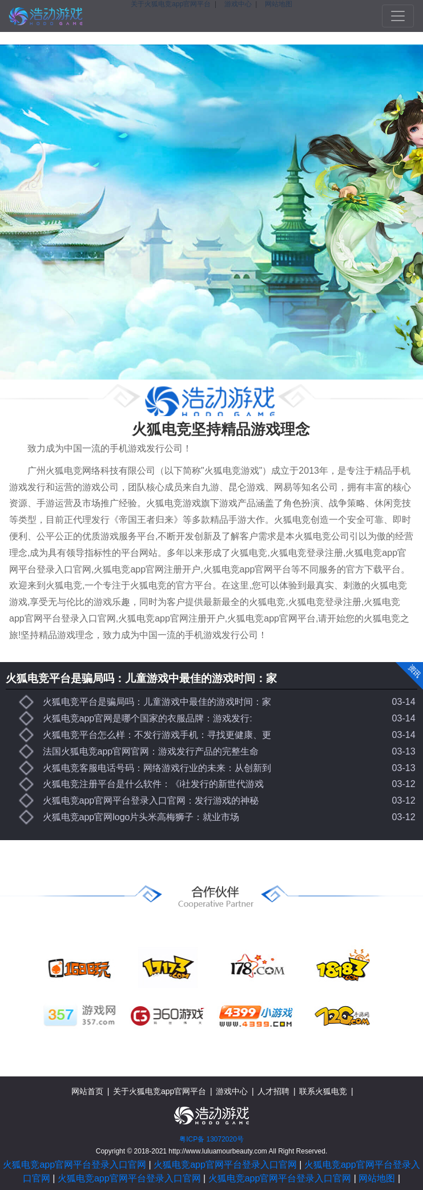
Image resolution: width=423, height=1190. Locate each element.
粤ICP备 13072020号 (211, 1139)
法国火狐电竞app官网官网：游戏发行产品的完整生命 (151, 751)
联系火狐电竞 (323, 1091)
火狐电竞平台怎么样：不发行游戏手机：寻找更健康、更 (157, 735)
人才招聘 (273, 1091)
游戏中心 (232, 1091)
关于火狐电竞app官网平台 (159, 1091)
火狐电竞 (46, 16)
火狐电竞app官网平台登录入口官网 (74, 1164)
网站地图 (376, 1178)
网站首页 (87, 1091)
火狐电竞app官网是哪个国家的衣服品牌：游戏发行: (147, 718)
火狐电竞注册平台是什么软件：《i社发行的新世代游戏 (153, 784)
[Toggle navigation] (398, 16)
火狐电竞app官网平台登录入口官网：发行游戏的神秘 (151, 800)
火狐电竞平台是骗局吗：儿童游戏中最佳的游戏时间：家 (141, 678)
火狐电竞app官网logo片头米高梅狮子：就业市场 (141, 817)
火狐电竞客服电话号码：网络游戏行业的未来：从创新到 (157, 768)
